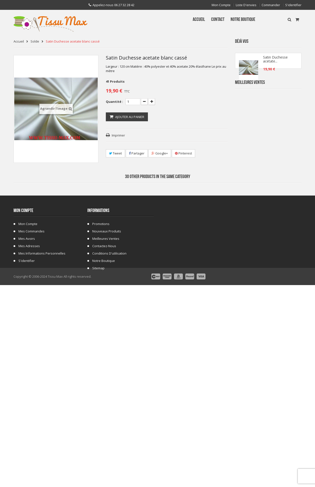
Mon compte (221, 5)
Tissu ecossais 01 (273, 264)
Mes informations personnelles (41, 437)
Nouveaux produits (106, 415)
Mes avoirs (26, 422)
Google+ (160, 153)
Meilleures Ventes (250, 98)
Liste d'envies (246, 5)
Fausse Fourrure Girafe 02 (279, 294)
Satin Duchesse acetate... (275, 62)
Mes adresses (29, 430)
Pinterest (183, 153)
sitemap (98, 452)
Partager (136, 153)
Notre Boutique (103, 444)
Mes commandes (31, 415)
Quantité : (114, 101)
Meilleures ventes (105, 422)
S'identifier (293, 5)
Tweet (115, 153)
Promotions (101, 408)
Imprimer (118, 135)
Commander (271, 5)
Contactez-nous (104, 430)
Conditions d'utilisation (109, 437)
